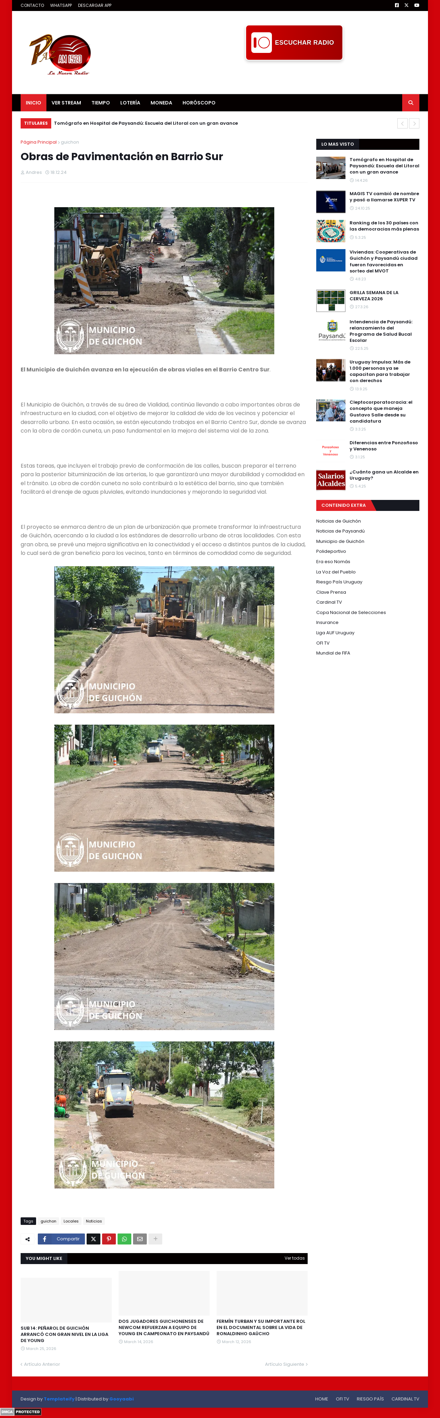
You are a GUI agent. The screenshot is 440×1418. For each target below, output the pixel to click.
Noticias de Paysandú (340, 531)
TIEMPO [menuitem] (100, 102)
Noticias (94, 1221)
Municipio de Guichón (340, 541)
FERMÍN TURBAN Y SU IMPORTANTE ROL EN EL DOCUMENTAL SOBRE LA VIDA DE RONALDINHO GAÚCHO (261, 1327)
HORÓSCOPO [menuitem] (199, 102)
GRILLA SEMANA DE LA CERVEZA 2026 (374, 296)
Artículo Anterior (42, 1364)
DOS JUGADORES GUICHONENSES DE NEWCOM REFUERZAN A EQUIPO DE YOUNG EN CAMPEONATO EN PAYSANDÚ (164, 1327)
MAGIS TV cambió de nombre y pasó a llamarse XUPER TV (384, 197)
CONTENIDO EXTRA (343, 505)
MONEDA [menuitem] (161, 102)
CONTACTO (32, 5)
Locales (71, 1221)
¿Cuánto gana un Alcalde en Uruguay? (384, 475)
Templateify (59, 1399)
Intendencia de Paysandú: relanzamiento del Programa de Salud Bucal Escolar (381, 331)
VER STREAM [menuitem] (66, 102)
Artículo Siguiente (284, 1364)
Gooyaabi (121, 1399)
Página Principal (39, 142)
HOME (321, 1399)
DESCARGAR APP (94, 5)
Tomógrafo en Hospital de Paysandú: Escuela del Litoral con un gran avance (146, 123)
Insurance (327, 622)
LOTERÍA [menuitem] (130, 102)
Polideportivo (331, 551)
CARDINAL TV (405, 1399)
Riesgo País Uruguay (339, 582)
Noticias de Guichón (338, 521)
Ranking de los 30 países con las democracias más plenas (384, 226)
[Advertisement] (294, 76)
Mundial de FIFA (333, 653)
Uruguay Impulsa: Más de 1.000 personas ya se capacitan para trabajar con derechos (380, 371)
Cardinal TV (329, 602)
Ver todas (295, 1258)
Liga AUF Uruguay (335, 632)
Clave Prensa (331, 592)
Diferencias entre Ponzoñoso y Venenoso (384, 446)
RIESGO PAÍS (370, 1399)
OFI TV (323, 643)
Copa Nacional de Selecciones (351, 612)
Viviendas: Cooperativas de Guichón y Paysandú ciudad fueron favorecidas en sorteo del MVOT (384, 261)
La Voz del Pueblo (336, 572)
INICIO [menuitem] (33, 102)
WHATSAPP (61, 5)
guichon (70, 142)
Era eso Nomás (333, 561)
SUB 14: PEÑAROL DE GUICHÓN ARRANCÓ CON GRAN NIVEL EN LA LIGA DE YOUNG (64, 1334)
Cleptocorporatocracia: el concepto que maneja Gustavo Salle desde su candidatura (381, 411)
